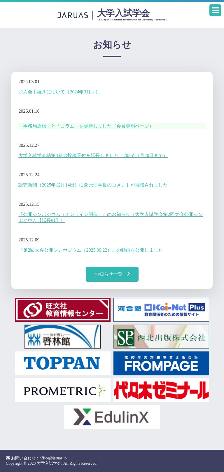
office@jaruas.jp (53, 458)
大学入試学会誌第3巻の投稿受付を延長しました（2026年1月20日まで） (93, 155)
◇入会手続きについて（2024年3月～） (59, 91)
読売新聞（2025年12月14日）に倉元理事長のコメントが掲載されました (93, 184)
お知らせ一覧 (112, 273)
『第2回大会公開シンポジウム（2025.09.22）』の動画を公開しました (90, 250)
